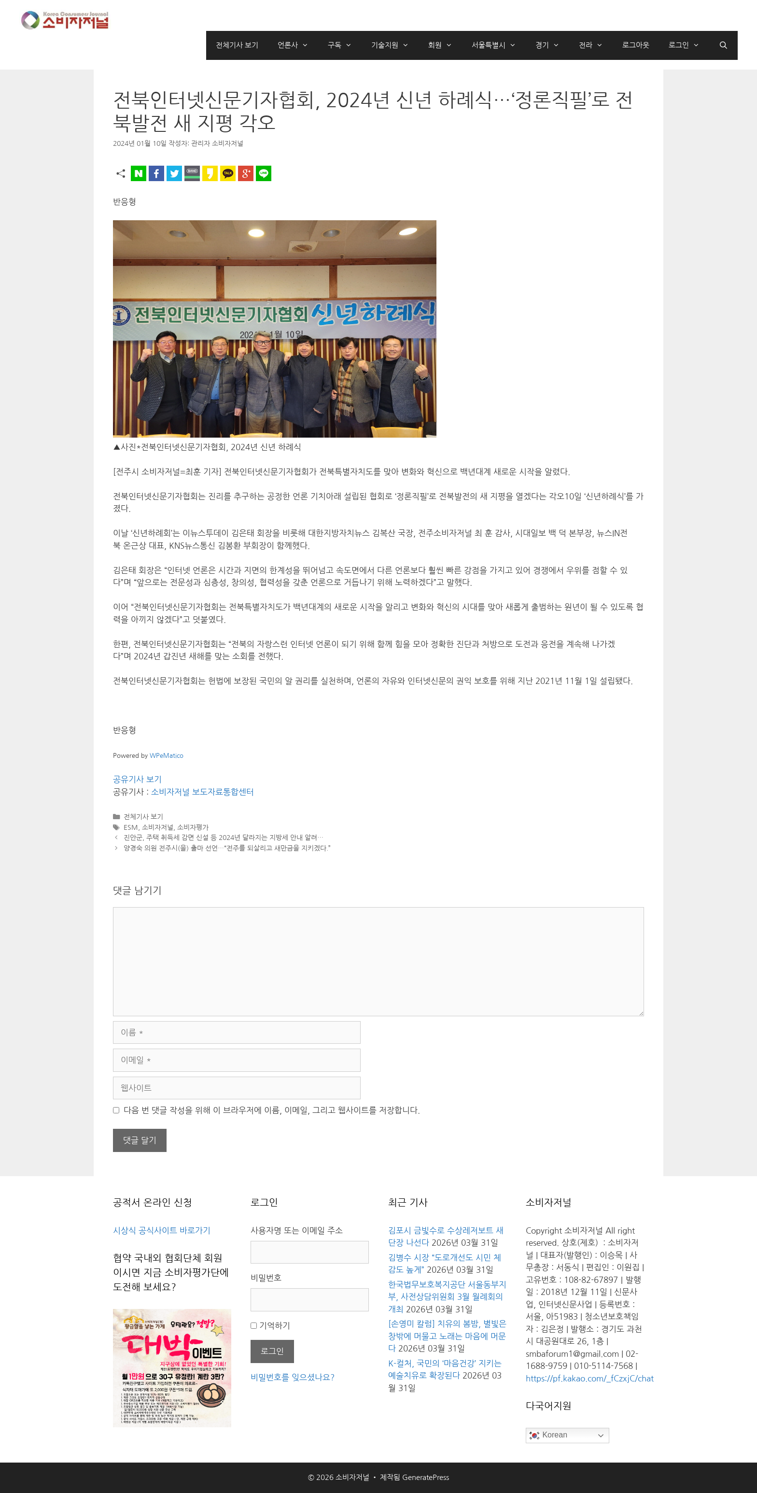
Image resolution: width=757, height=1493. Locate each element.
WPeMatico (166, 756)
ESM (131, 827)
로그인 (689, 45)
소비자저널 (157, 827)
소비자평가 (193, 827)
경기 (552, 45)
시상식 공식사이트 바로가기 (161, 1230)
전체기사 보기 (237, 45)
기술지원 (395, 45)
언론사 (298, 45)
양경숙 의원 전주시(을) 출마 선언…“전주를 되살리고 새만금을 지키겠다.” (227, 848)
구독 (345, 45)
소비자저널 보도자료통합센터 (202, 792)
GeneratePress (425, 1477)
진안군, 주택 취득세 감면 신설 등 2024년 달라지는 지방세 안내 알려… (223, 837)
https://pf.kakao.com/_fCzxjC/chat (590, 1378)
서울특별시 (499, 45)
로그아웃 (635, 45)
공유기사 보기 (137, 779)
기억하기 (274, 1326)
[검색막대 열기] (723, 45)
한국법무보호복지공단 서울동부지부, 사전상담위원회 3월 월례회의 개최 (447, 1296)
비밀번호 (266, 1278)
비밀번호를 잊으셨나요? (293, 1377)
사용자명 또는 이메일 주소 (297, 1230)
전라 (596, 45)
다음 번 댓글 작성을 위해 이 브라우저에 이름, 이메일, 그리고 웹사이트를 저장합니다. (272, 1110)
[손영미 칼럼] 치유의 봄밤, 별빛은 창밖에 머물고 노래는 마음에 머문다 (447, 1336)
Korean (548, 1435)
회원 (445, 45)
